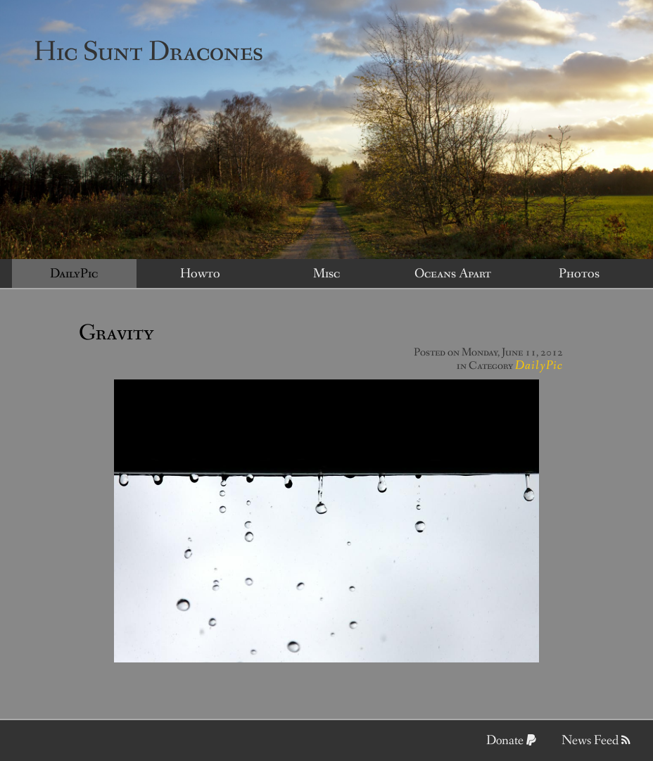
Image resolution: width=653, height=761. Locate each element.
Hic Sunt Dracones (148, 52)
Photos (579, 274)
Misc (326, 274)
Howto (200, 274)
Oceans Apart (452, 274)
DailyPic (74, 274)
